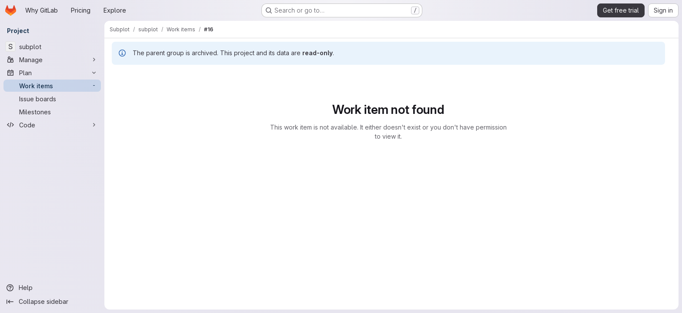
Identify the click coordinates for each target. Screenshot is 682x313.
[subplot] (52, 46)
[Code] (52, 125)
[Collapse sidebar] (52, 302)
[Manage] (52, 59)
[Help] (52, 288)
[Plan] (52, 73)
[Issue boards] (52, 99)
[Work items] (52, 86)
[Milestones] (52, 112)
